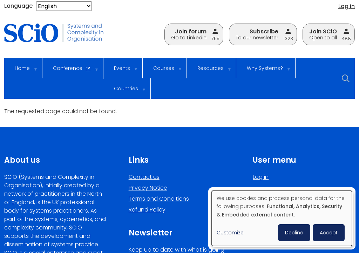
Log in (346, 6)
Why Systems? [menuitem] (264, 71)
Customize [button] (230, 232)
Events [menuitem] (121, 71)
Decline (294, 232)
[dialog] (282, 218)
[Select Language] (64, 6)
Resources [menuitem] (209, 71)
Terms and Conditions (159, 199)
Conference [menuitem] (71, 72)
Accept (329, 232)
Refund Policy (147, 210)
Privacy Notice (148, 188)
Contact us (144, 177)
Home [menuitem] (21, 71)
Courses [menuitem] (163, 71)
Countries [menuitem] (125, 92)
